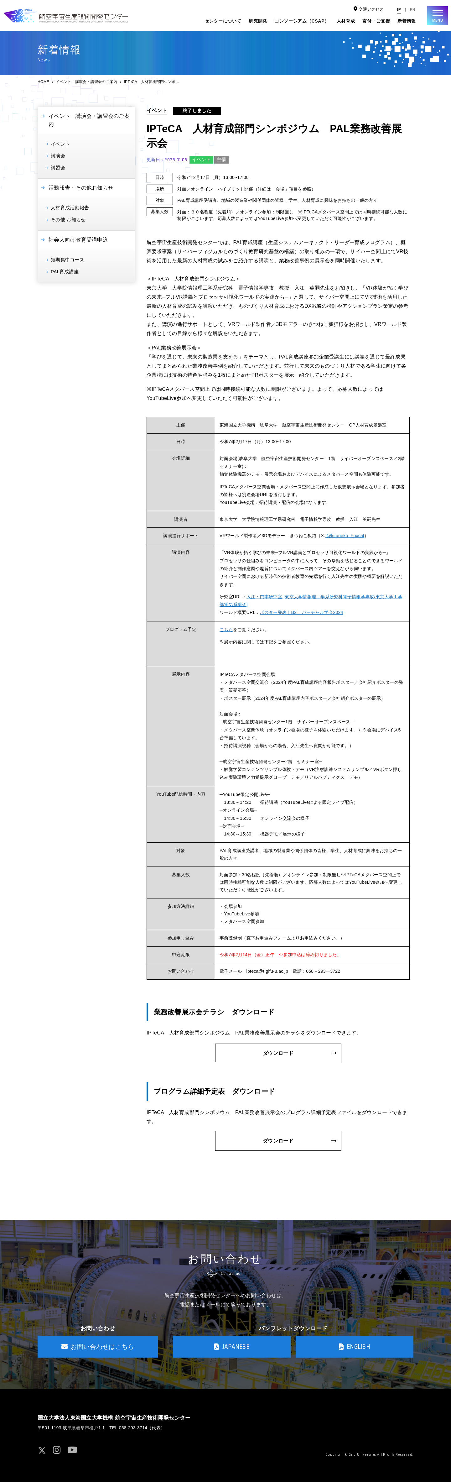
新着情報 (406, 21)
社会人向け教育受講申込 (78, 240)
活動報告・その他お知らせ (81, 188)
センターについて (223, 21)
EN (412, 9)
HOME (43, 82)
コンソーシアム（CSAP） (302, 21)
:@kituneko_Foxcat (345, 535)
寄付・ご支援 (376, 21)
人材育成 (346, 21)
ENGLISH (354, 1347)
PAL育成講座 (65, 271)
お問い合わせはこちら (97, 1347)
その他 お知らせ (68, 219)
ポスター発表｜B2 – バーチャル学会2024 (301, 612)
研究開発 (258, 21)
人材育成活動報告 (70, 207)
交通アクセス (369, 9)
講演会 (58, 155)
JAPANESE (231, 1347)
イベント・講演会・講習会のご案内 (86, 82)
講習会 (58, 167)
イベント (60, 144)
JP (399, 9)
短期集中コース (67, 259)
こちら (226, 629)
